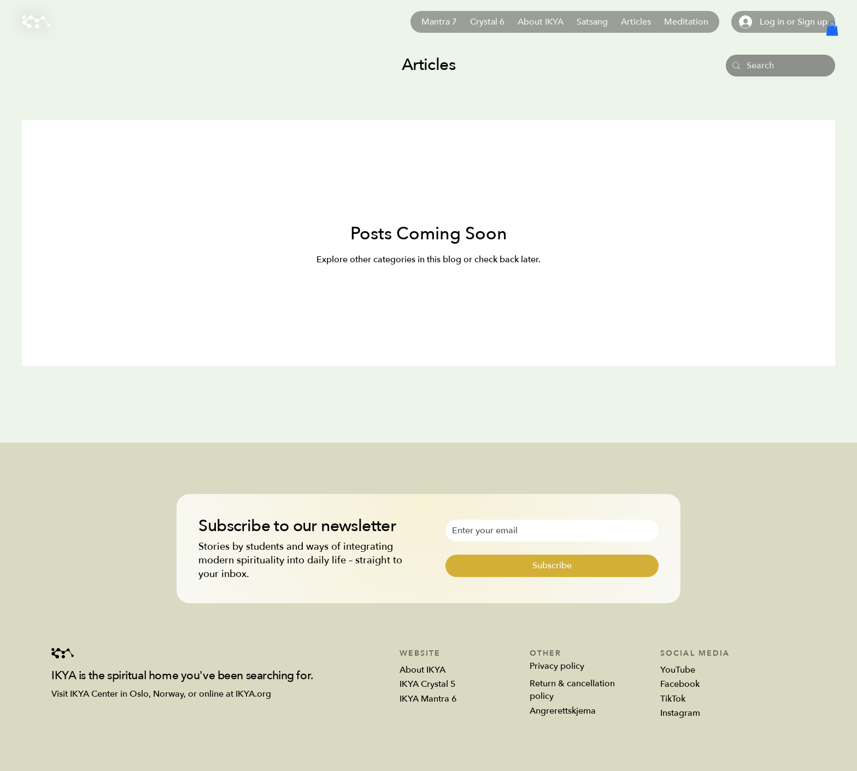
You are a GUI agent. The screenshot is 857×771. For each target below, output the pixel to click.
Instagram (680, 713)
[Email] (548, 531)
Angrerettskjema (563, 711)
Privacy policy (557, 666)
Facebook (680, 684)
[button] (832, 28)
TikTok (672, 699)
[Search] (779, 65)
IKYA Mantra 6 (428, 699)
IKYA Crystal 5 (428, 684)
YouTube (677, 670)
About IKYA (422, 670)
